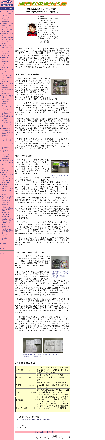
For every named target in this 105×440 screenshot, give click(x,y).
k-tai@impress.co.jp (64, 436)
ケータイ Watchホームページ (42, 432)
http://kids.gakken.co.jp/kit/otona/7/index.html (33, 419)
